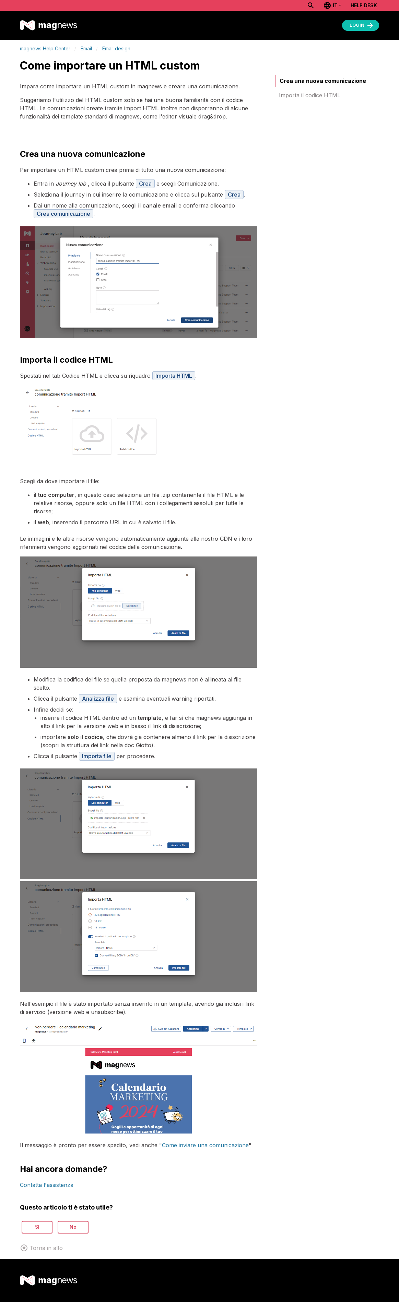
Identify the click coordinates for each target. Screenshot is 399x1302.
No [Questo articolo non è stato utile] (73, 1227)
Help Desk (364, 5)
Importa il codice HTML (309, 95)
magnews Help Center (45, 48)
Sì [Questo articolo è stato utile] (37, 1227)
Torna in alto (41, 1248)
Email (86, 48)
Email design (116, 48)
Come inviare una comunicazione (205, 1145)
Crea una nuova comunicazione (323, 80)
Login (362, 25)
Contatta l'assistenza (46, 1184)
